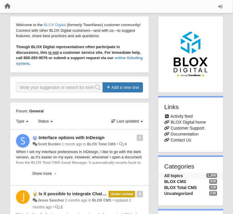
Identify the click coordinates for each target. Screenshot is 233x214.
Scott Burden (49, 144)
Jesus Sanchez (51, 200)
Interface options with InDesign (72, 137)
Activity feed (181, 116)
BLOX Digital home (188, 122)
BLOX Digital (55, 25)
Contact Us (180, 140)
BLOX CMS (101, 200)
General (36, 111)
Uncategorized (178, 193)
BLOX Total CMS (101, 144)
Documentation (184, 134)
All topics (173, 175)
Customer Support (187, 128)
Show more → (44, 173)
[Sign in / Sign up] (220, 6)
